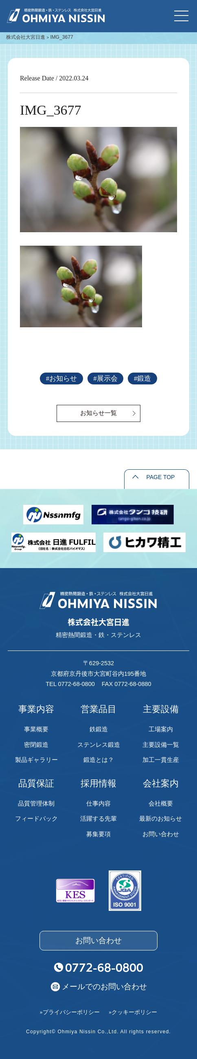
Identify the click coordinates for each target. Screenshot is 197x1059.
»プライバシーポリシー (70, 1012)
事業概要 (36, 729)
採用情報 (98, 783)
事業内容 (36, 709)
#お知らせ (61, 378)
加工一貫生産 (160, 759)
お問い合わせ (160, 833)
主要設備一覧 (160, 744)
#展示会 (105, 378)
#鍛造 (142, 378)
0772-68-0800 (104, 967)
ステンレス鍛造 (98, 744)
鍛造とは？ (98, 759)
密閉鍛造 (36, 744)
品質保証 (36, 783)
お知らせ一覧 (98, 412)
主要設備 (161, 709)
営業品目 (98, 709)
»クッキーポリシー (133, 1012)
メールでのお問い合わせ (104, 986)
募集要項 (98, 833)
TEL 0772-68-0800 (70, 684)
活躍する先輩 (98, 818)
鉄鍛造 (99, 729)
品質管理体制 (36, 803)
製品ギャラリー (36, 759)
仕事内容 (98, 803)
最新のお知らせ (160, 818)
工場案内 (161, 729)
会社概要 (161, 803)
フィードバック (36, 818)
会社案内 (161, 783)
